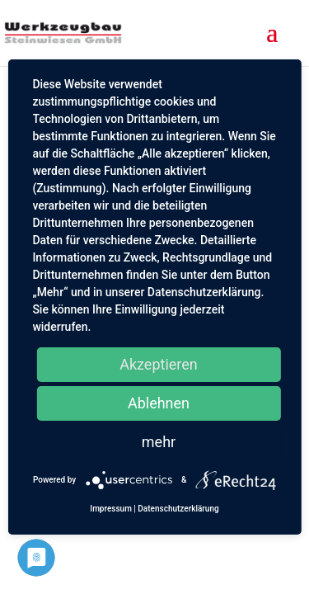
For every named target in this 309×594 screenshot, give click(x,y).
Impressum (111, 508)
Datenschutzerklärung (178, 508)
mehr (159, 441)
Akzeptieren (158, 364)
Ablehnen (159, 403)
